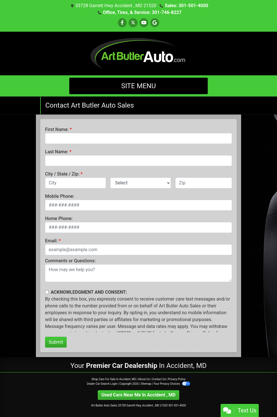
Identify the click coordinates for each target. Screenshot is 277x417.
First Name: (57, 129)
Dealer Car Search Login (102, 383)
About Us (144, 379)
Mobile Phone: (59, 196)
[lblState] (140, 183)
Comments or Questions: (70, 260)
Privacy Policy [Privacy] (177, 379)
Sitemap (146, 383)
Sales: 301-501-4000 (186, 5)
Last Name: (56, 151)
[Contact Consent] (47, 292)
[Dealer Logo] (138, 53)
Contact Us (159, 379)
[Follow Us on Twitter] (133, 22)
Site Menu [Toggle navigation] (138, 86)
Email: (51, 240)
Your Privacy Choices (171, 383)
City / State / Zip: (62, 174)
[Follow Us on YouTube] (144, 22)
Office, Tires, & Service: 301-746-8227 (142, 12)
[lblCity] (75, 183)
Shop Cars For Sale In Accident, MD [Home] (113, 379)
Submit (56, 342)
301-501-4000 (177, 405)
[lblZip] (203, 183)
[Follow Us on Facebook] (122, 22)
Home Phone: (59, 218)
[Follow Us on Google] (154, 22)
